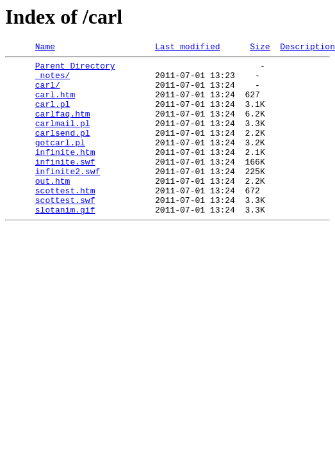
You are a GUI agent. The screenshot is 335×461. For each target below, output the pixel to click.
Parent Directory (75, 69)
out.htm (52, 207)
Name (45, 48)
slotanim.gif (65, 242)
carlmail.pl (62, 138)
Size (260, 48)
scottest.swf (65, 230)
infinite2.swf (67, 196)
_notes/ (52, 80)
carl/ (47, 92)
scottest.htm (65, 219)
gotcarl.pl (60, 161)
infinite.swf (65, 184)
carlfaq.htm (62, 127)
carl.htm (55, 103)
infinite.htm (65, 173)
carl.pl (52, 115)
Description (307, 48)
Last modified (187, 48)
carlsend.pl (62, 150)
